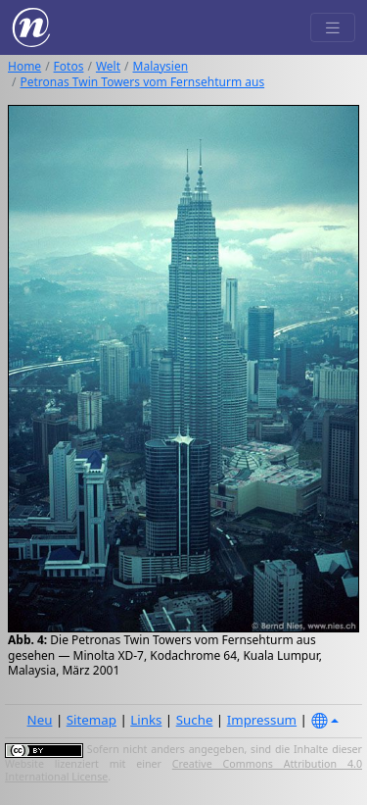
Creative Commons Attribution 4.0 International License (183, 770)
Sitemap (91, 720)
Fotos (69, 66)
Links (145, 720)
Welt (108, 66)
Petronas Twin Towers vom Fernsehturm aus (142, 82)
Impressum (262, 720)
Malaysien (161, 66)
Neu (40, 720)
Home (24, 66)
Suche (194, 720)
